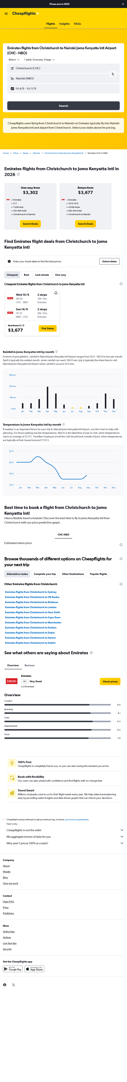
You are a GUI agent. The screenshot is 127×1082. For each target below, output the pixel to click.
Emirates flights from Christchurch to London (30, 607)
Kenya (25, 153)
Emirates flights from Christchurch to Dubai (30, 632)
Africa (16, 153)
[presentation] (18, 174)
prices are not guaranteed (76, 819)
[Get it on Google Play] (12, 969)
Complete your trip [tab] (45, 574)
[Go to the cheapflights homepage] (25, 13)
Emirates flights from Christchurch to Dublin (30, 642)
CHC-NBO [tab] (63, 534)
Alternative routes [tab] (17, 574)
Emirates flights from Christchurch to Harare (30, 637)
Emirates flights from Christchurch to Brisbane (31, 602)
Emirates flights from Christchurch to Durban (30, 627)
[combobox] (14, 59)
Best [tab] (26, 274)
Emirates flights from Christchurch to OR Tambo (32, 597)
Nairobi (36, 153)
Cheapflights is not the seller (65, 830)
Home (6, 153)
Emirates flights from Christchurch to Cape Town (32, 617)
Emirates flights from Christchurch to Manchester (33, 622)
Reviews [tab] (29, 665)
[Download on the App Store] (34, 969)
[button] (123, 4)
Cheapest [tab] (12, 274)
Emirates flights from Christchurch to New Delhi (32, 612)
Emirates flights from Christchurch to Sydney (31, 591)
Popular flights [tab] (98, 574)
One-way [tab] (60, 274)
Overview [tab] (13, 665)
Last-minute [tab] (42, 274)
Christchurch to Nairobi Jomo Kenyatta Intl (63, 153)
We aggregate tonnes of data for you (65, 836)
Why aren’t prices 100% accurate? (65, 843)
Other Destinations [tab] (73, 574)
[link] (30, 223)
